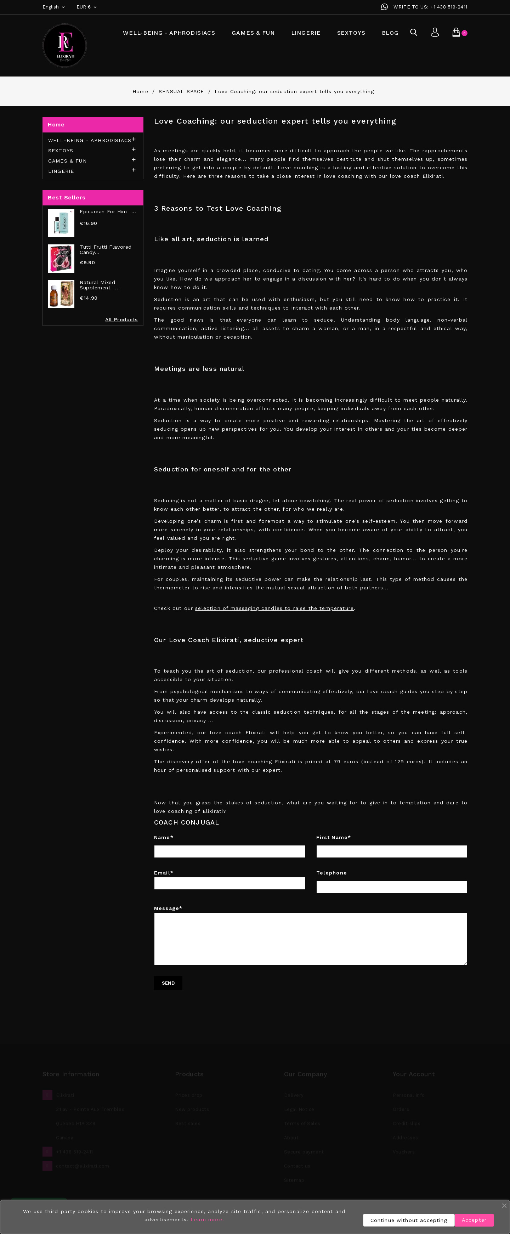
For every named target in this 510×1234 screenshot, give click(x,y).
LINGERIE (306, 32)
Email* (230, 880)
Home (56, 124)
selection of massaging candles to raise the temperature (274, 608)
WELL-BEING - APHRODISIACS (169, 32)
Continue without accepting (408, 1220)
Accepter (474, 1220)
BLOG (390, 32)
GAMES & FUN (253, 32)
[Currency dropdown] (87, 7)
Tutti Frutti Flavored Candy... (106, 249)
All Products (121, 319)
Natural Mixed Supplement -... (100, 285)
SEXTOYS (351, 32)
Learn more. (207, 1219)
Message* (311, 935)
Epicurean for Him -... (108, 211)
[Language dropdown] (54, 7)
